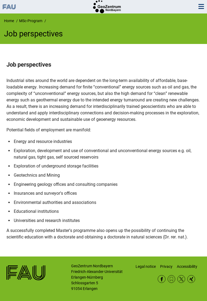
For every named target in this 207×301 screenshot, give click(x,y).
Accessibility (187, 266)
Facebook (161, 279)
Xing (191, 279)
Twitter (181, 279)
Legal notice (146, 266)
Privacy (166, 266)
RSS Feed (171, 279)
